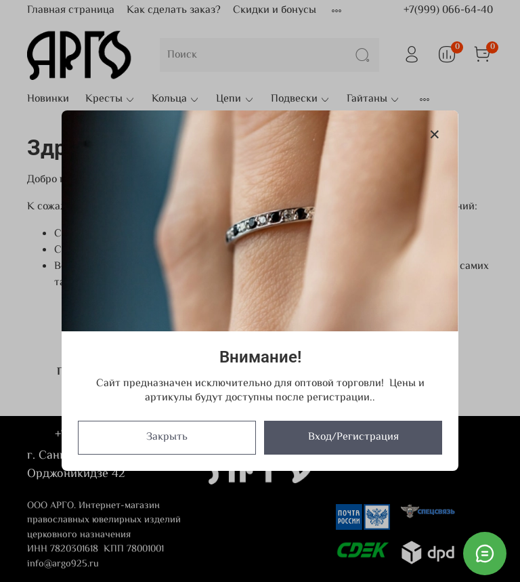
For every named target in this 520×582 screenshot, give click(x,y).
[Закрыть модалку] (435, 135)
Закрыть (167, 438)
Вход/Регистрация (353, 438)
